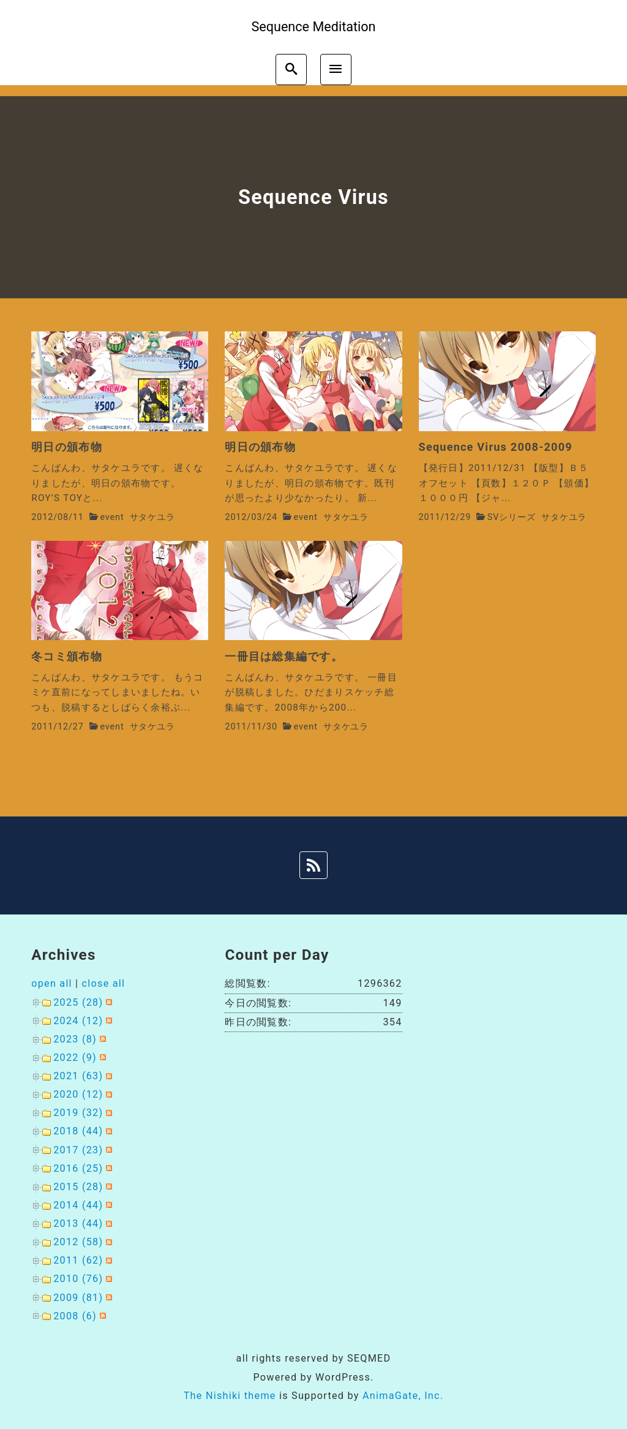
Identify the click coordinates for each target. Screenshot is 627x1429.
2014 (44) (78, 1205)
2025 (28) (78, 1002)
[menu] (335, 69)
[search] (291, 69)
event (112, 517)
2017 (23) (78, 1150)
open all (51, 983)
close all (104, 983)
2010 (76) (78, 1278)
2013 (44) (78, 1223)
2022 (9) (75, 1057)
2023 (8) (75, 1039)
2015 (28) (78, 1187)
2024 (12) (78, 1021)
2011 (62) (78, 1260)
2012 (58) (78, 1242)
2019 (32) (78, 1112)
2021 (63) (78, 1076)
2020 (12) (78, 1094)
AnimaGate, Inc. (402, 1395)
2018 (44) (78, 1131)
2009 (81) (78, 1297)
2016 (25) (78, 1168)
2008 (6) (75, 1316)
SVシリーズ (511, 517)
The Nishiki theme (230, 1395)
